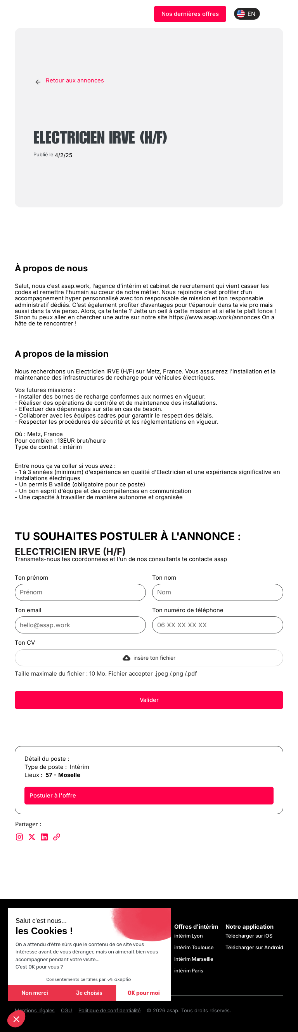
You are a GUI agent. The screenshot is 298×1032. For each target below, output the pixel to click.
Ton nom (164, 578)
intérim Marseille (195, 959)
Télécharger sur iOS (248, 936)
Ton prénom (31, 578)
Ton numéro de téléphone (188, 610)
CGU (66, 1010)
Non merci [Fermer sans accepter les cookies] (34, 993)
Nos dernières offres (190, 13)
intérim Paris (188, 971)
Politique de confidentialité (109, 1010)
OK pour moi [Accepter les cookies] (144, 993)
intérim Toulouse (194, 947)
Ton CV (25, 643)
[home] (53, 14)
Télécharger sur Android (254, 947)
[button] (16, 1019)
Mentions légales (35, 1010)
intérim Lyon (188, 936)
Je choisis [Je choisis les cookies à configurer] (89, 993)
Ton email (28, 610)
